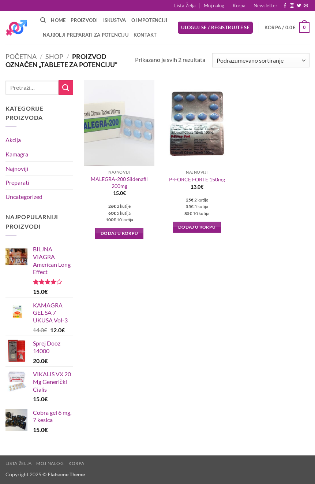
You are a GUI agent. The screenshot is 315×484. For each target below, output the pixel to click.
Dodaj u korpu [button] (119, 233)
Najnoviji (16, 168)
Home (58, 20)
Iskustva (114, 20)
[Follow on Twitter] (299, 5)
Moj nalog (214, 5)
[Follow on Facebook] (285, 5)
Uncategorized (23, 196)
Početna (21, 56)
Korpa (239, 5)
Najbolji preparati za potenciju (85, 35)
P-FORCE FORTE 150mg (197, 179)
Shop (54, 56)
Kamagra (16, 154)
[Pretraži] (43, 20)
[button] (265, 5)
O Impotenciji (149, 20)
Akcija (13, 139)
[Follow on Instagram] (292, 5)
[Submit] (66, 87)
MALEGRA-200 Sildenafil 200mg (119, 182)
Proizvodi (84, 20)
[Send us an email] (306, 5)
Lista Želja (185, 5)
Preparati (17, 182)
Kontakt (145, 35)
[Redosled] (261, 60)
